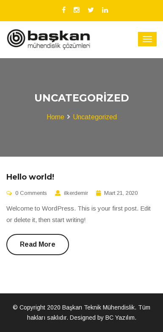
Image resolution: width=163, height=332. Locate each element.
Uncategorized (95, 117)
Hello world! (30, 177)
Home (55, 117)
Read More (37, 244)
